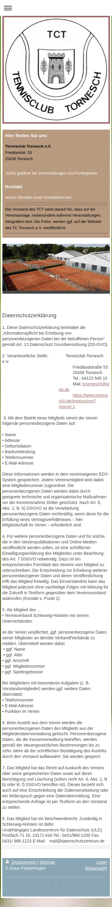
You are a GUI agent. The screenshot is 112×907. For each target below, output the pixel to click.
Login (101, 862)
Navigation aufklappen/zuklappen (56, 7)
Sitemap (47, 862)
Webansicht (96, 868)
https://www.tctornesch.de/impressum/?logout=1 (83, 401)
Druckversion (21, 862)
